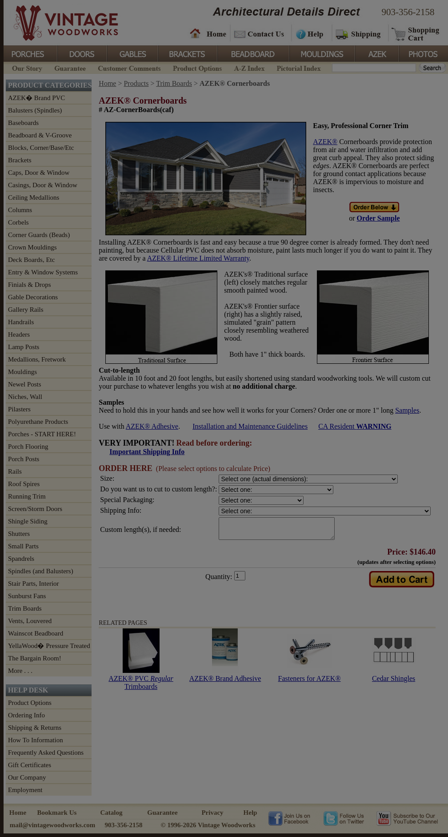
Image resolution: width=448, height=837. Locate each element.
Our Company (27, 777)
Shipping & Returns (34, 727)
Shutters (19, 533)
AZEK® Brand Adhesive (225, 682)
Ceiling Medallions (33, 197)
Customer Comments (129, 67)
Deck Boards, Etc (31, 259)
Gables (132, 52)
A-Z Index (249, 67)
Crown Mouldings (32, 247)
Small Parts (23, 546)
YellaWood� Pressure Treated (49, 645)
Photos (423, 52)
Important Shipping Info (146, 451)
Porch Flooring (28, 446)
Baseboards (23, 122)
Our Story (26, 67)
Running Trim (27, 496)
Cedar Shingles (393, 682)
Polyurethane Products (38, 421)
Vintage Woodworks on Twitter (344, 818)
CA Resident (354, 426)
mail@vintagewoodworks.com (53, 825)
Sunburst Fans (27, 596)
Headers (19, 334)
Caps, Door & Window (38, 172)
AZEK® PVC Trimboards (140, 686)
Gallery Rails (26, 309)
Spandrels (21, 558)
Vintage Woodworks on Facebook (289, 818)
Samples (407, 410)
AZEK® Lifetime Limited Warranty (198, 258)
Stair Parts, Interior (33, 583)
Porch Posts (23, 459)
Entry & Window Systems (43, 272)
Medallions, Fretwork (37, 359)
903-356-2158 (408, 12)
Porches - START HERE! (42, 434)
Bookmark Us (57, 812)
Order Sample (378, 218)
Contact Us (260, 33)
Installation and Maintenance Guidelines (250, 426)
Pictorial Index (298, 67)
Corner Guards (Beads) (39, 234)
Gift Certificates (29, 765)
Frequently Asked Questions (46, 752)
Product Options (197, 67)
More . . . (20, 670)
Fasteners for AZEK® (309, 682)
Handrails (21, 322)
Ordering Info (26, 715)
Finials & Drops (29, 284)
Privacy (212, 812)
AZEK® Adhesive (152, 426)
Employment (25, 789)
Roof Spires (24, 483)
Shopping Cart (416, 33)
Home (208, 33)
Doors (82, 52)
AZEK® (325, 141)
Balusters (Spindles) (35, 110)
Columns (20, 209)
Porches (30, 52)
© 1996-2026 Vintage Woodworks (207, 825)
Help (310, 33)
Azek (376, 52)
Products (136, 83)
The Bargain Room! (34, 658)
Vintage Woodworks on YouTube (407, 818)
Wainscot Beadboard (35, 633)
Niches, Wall (25, 396)
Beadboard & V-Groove (40, 135)
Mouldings (321, 52)
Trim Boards (25, 608)
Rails (15, 471)
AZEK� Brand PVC (36, 97)
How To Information (35, 740)
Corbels (18, 222)
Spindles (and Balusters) (40, 571)
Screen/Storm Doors (35, 508)
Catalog (111, 812)
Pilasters (19, 409)
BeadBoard (252, 52)
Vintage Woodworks (59, 22)
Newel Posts (24, 384)
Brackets (186, 52)
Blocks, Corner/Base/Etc (41, 147)
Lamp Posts (23, 346)
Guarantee (70, 67)
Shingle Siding (28, 521)
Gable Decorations (33, 297)
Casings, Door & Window (42, 185)
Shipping (359, 33)
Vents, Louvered (30, 620)
